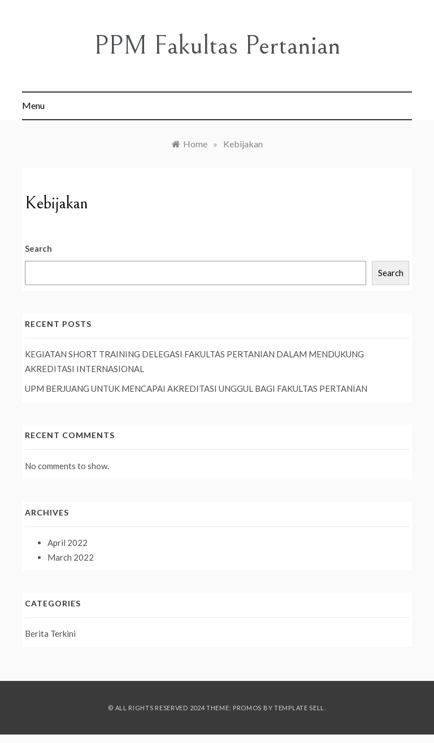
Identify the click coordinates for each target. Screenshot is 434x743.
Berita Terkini (50, 633)
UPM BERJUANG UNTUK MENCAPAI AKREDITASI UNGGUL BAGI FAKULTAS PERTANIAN (196, 388)
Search (38, 248)
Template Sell (299, 707)
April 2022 (67, 542)
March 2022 (70, 557)
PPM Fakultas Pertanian (217, 45)
